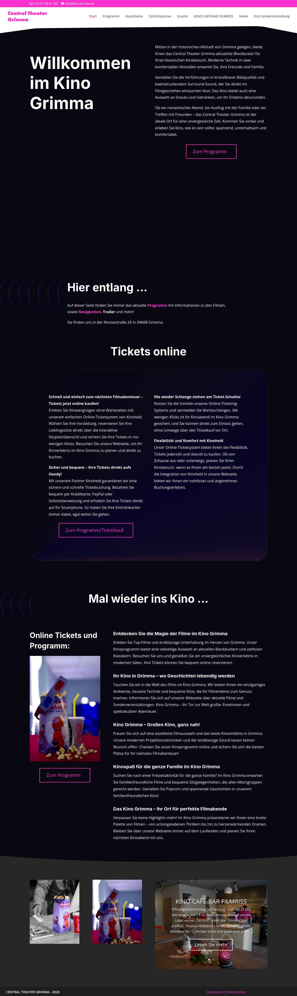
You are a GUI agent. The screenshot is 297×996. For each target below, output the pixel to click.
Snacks (182, 16)
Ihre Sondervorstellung (272, 16)
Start (93, 16)
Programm (111, 16)
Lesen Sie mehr (211, 944)
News (243, 16)
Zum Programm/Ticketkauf (94, 530)
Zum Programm (210, 151)
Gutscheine (134, 16)
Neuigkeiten (89, 311)
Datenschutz (236, 992)
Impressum (215, 992)
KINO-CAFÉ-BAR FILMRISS (213, 16)
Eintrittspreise (160, 16)
